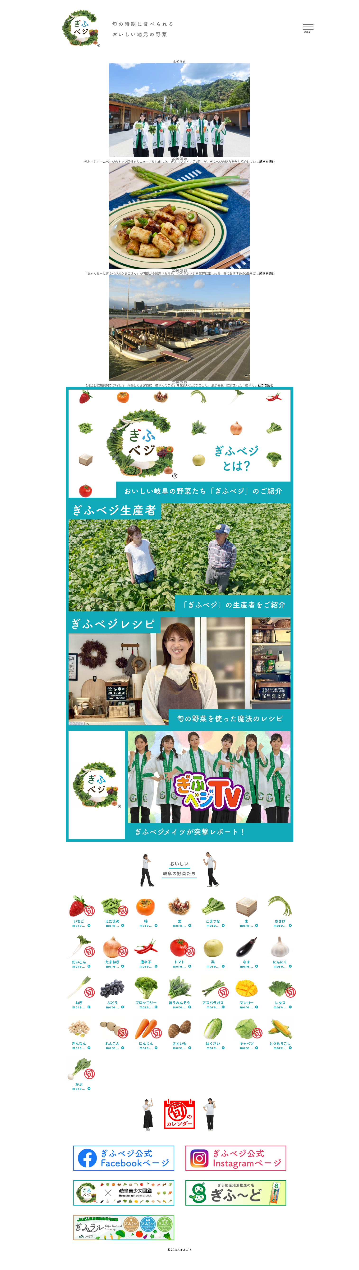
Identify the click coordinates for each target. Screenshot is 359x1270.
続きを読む (267, 161)
